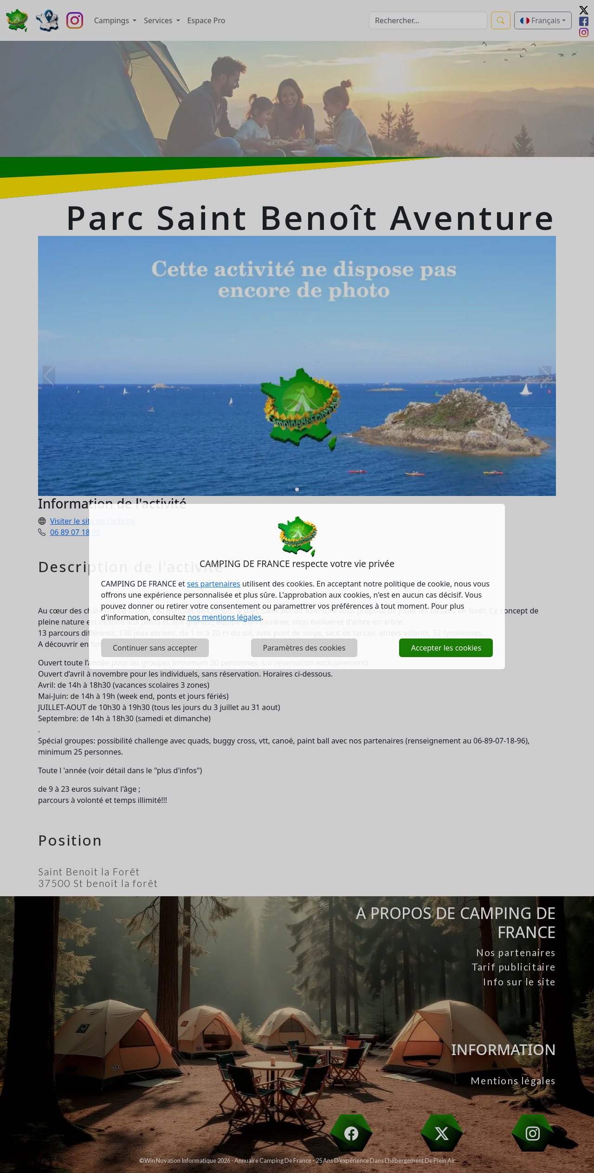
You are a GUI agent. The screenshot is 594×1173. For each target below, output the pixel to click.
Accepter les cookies (446, 648)
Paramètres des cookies (304, 648)
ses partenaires (213, 584)
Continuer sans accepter (155, 648)
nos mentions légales (224, 617)
